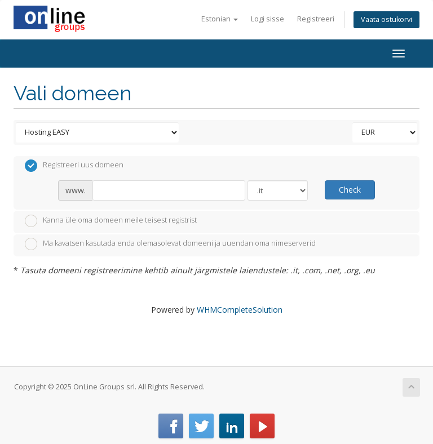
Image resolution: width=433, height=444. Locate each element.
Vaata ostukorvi (386, 19)
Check (350, 189)
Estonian (219, 19)
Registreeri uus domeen (74, 165)
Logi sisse (267, 19)
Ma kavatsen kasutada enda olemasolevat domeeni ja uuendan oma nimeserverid (170, 244)
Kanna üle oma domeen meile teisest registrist (111, 221)
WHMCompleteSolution (239, 309)
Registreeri (315, 19)
